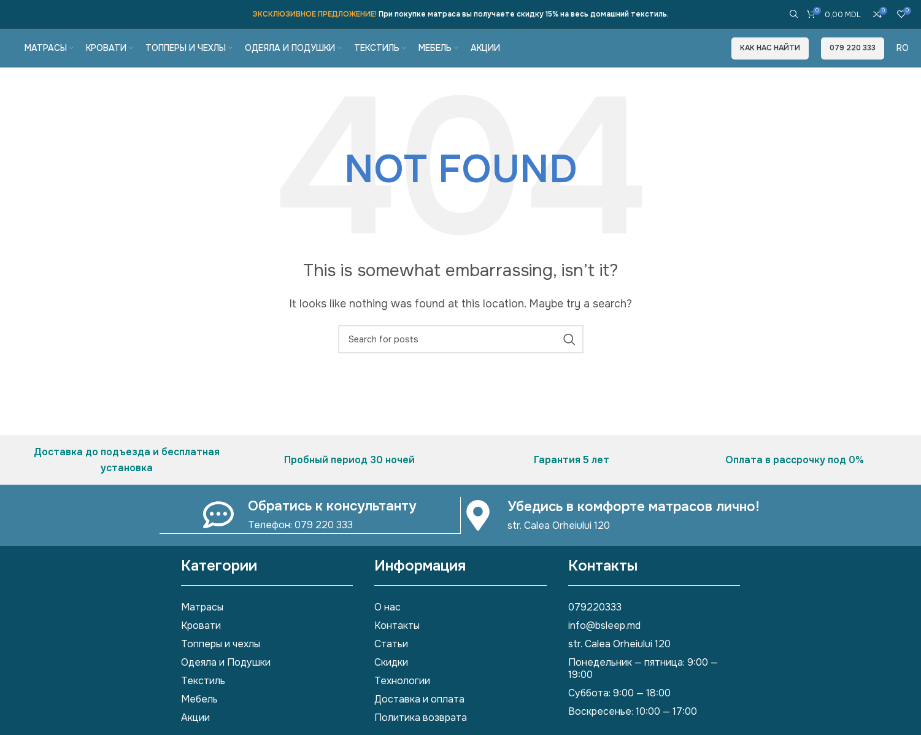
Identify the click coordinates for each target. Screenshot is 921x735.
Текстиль (203, 699)
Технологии (402, 699)
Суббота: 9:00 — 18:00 (619, 711)
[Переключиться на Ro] (902, 56)
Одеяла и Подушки (226, 680)
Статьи (391, 662)
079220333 (595, 625)
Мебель (199, 717)
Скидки (391, 680)
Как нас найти (770, 56)
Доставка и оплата (419, 717)
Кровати (201, 643)
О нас (387, 625)
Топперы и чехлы (220, 662)
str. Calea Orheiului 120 (619, 662)
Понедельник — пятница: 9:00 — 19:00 (643, 686)
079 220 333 (853, 56)
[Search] (792, 12)
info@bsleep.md (604, 643)
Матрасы (202, 625)
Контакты (397, 643)
